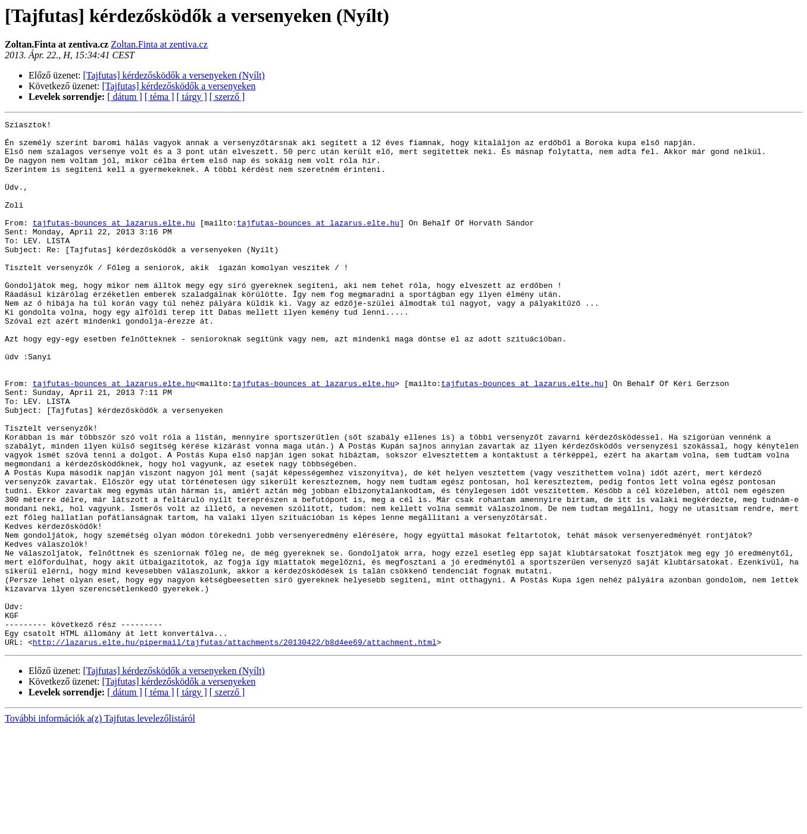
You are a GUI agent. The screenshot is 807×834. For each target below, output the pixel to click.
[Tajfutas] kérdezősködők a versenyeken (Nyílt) (174, 75)
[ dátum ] (124, 97)
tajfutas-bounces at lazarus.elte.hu (114, 244)
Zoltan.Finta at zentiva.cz (159, 44)
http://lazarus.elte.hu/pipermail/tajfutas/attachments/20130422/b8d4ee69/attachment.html (235, 747)
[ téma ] (159, 97)
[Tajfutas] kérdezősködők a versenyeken (179, 86)
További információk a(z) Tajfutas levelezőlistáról (100, 824)
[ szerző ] (227, 97)
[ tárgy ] (192, 97)
